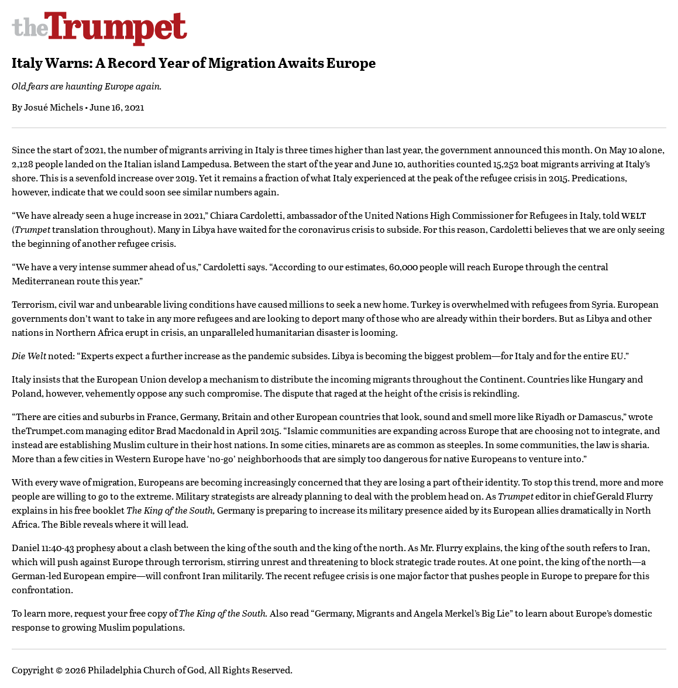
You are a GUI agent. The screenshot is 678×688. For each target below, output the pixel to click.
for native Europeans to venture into (505, 458)
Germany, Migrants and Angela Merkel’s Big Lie (412, 613)
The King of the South (169, 510)
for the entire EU (588, 355)
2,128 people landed (53, 163)
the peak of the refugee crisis (476, 177)
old (613, 215)
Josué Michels (53, 106)
